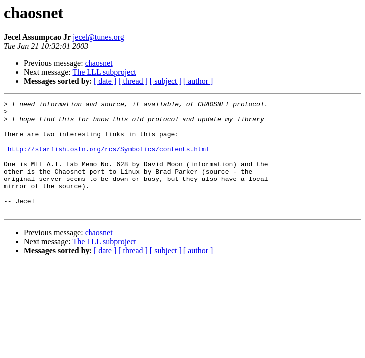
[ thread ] (133, 81)
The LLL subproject (104, 72)
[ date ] (105, 81)
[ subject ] (166, 81)
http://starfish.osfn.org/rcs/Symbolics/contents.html (109, 159)
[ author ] (198, 81)
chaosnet (99, 63)
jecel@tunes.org (98, 37)
